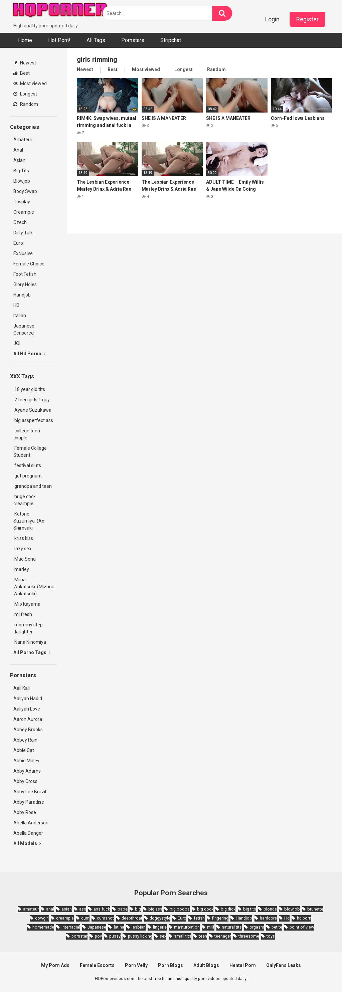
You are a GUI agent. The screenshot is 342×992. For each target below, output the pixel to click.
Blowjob (21, 181)
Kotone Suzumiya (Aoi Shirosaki (29, 521)
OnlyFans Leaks (283, 965)
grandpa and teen (32, 486)
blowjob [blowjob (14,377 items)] (292, 909)
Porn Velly (136, 965)
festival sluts (27, 465)
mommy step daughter (28, 628)
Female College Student (30, 451)
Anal (18, 150)
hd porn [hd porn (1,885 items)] (304, 918)
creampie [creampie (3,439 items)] (65, 918)
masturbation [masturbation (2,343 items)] (187, 927)
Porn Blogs (170, 965)
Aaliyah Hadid (27, 698)
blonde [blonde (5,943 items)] (270, 909)
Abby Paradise (28, 802)
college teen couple (26, 434)
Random (25, 104)
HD (16, 305)
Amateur (22, 139)
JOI (16, 343)
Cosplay (21, 201)
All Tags (96, 40)
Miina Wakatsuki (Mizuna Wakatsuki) (33, 586)
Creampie (23, 212)
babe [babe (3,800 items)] (123, 909)
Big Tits (21, 170)
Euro (18, 243)
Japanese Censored (23, 329)
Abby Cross (25, 781)
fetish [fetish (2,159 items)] (199, 918)
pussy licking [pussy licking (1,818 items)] (140, 936)
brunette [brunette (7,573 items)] (315, 909)
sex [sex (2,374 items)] (163, 936)
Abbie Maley (26, 760)
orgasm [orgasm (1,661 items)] (256, 927)
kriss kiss (23, 538)
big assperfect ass (33, 420)
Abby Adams (27, 771)
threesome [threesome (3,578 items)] (248, 936)
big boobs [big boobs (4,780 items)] (180, 909)
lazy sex (22, 548)
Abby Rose (24, 812)
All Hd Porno (29, 353)
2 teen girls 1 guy (31, 399)
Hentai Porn (242, 965)
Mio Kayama (27, 604)
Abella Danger (28, 833)
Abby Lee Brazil (29, 791)
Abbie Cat (23, 750)
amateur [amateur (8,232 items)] (31, 909)
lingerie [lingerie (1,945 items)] (160, 927)
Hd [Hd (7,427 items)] (287, 918)
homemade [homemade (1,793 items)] (43, 927)
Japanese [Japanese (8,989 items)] (97, 927)
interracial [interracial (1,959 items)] (70, 927)
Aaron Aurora (27, 719)
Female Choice (28, 263)
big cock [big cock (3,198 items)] (205, 909)
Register (307, 19)
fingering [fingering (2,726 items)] (220, 918)
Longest (25, 93)
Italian (19, 315)
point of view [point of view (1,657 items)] (302, 927)
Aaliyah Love (26, 709)
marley (21, 569)
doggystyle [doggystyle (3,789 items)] (160, 918)
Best (21, 73)
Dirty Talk (23, 232)
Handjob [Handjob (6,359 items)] (244, 918)
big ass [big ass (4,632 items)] (155, 909)
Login (272, 19)
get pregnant (27, 475)
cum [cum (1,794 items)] (85, 918)
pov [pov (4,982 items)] (98, 936)
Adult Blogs (206, 965)
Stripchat (170, 40)
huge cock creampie (24, 500)
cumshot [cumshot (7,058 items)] (105, 918)
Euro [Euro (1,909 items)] (182, 918)
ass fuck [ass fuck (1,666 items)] (102, 909)
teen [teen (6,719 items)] (203, 936)
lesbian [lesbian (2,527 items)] (139, 927)
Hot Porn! (59, 40)
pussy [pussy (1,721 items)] (115, 936)
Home (25, 40)
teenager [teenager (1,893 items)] (222, 936)
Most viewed (30, 83)
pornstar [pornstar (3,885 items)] (79, 936)
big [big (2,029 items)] (138, 909)
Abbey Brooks (28, 729)
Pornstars (132, 40)
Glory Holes (25, 284)
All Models (27, 843)
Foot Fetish (24, 274)
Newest (25, 62)
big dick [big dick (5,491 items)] (228, 909)
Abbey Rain (25, 740)
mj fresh (22, 614)
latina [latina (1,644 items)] (119, 927)
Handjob (22, 294)
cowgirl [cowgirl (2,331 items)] (42, 918)
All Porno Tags (31, 652)
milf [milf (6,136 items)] (210, 927)
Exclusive (23, 253)
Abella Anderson (30, 822)
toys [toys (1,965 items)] (271, 936)
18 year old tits (29, 389)
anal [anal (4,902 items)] (50, 909)
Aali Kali (21, 688)
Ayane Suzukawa (32, 410)
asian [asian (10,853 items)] (66, 909)
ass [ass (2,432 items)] (82, 909)
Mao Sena (25, 559)
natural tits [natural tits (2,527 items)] (232, 927)
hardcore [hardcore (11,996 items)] (268, 918)
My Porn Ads (55, 965)
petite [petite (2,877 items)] (277, 927)
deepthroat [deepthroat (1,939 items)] (132, 918)
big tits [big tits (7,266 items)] (249, 909)
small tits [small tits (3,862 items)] (182, 936)
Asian (19, 160)
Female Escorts (97, 965)
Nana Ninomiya (30, 642)
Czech (20, 222)
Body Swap (25, 191)
